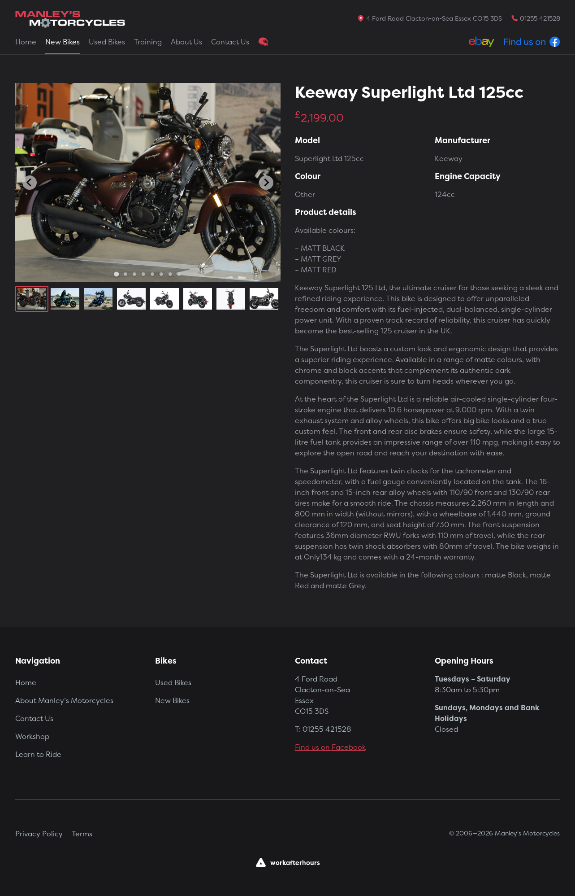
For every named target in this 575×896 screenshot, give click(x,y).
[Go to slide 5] (152, 274)
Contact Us (230, 42)
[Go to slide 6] (161, 274)
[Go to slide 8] (179, 274)
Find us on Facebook (330, 747)
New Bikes (62, 42)
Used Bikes (107, 42)
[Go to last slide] (29, 182)
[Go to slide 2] (125, 274)
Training (148, 42)
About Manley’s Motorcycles (64, 700)
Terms (82, 834)
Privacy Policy (39, 834)
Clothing (263, 41)
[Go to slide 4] (143, 274)
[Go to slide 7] (170, 274)
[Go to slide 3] (134, 274)
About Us (186, 42)
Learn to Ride (38, 754)
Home (25, 42)
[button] (31, 299)
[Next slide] (266, 182)
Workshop (32, 736)
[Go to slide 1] (116, 273)
